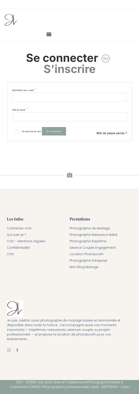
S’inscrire (70, 69)
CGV (10, 254)
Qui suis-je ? (16, 234)
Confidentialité (18, 247)
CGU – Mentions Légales (26, 241)
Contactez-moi (19, 228)
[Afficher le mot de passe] (123, 116)
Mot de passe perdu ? (112, 133)
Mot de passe (20, 109)
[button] (49, 34)
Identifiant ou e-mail (24, 90)
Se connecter (62, 58)
